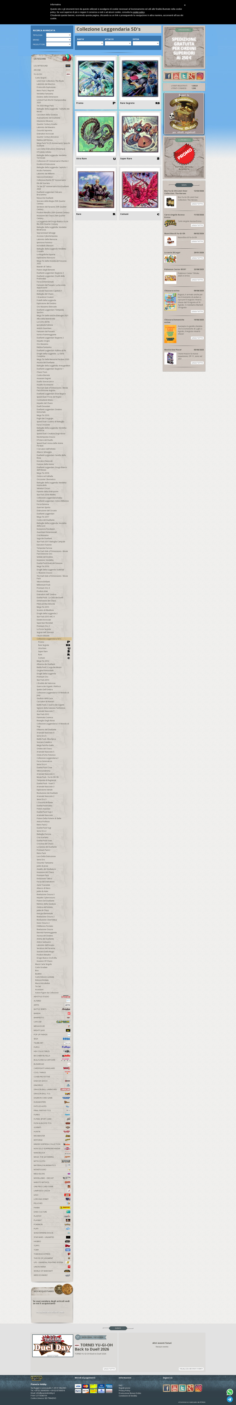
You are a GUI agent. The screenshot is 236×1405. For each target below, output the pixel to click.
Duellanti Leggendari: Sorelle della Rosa (51, 456)
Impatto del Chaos (45, 403)
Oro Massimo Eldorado (47, 306)
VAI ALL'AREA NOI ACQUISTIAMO (50, 1312)
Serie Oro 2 (41, 831)
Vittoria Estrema (43, 771)
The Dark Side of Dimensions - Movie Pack (52, 577)
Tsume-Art (52, 1043)
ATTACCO (109, 39)
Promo (54, 642)
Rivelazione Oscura (45, 929)
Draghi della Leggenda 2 (47, 613)
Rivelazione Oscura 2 (45, 916)
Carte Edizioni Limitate (44, 977)
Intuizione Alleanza (45, 121)
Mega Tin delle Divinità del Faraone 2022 (52, 262)
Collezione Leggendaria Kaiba (49, 498)
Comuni (54, 658)
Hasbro (52, 1241)
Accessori (39, 989)
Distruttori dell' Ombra (46, 594)
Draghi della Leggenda (46, 673)
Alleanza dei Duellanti (46, 664)
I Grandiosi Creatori (45, 297)
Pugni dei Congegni (45, 418)
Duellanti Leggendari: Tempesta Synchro (50, 311)
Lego (52, 1195)
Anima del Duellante (45, 939)
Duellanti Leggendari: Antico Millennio (53, 501)
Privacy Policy (124, 1390)
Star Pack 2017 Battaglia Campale (51, 541)
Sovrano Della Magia (45, 951)
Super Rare (54, 651)
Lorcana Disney (52, 1199)
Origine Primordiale (45, 670)
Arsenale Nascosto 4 (45, 774)
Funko (52, 1114)
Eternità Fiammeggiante (47, 932)
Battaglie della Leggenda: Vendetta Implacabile (51, 483)
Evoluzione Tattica (44, 878)
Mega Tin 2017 (43, 517)
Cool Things (52, 1072)
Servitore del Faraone (46, 948)
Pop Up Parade (52, 1034)
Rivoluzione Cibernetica (47, 920)
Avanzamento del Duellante (48, 118)
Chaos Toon (42, 372)
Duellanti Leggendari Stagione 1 (50, 369)
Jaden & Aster (42, 891)
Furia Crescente (43, 424)
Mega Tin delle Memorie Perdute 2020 (53, 359)
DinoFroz (52, 1085)
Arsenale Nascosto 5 (45, 752)
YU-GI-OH (52, 74)
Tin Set (38, 986)
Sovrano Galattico (44, 742)
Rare (54, 654)
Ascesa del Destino (45, 935)
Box (37, 970)
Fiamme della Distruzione (47, 491)
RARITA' (80, 39)
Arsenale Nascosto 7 (45, 711)
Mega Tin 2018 (43, 473)
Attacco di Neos (43, 888)
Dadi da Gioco (52, 1081)
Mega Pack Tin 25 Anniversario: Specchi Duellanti (53, 144)
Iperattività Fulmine (45, 325)
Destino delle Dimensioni (47, 97)
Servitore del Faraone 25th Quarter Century (52, 208)
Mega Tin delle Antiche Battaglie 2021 (52, 315)
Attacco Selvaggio (44, 452)
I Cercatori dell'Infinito (46, 449)
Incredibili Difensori (45, 245)
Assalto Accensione (45, 384)
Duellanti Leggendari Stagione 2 (50, 337)
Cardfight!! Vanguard (52, 1068)
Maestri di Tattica (44, 266)
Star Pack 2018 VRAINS (46, 494)
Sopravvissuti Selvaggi (46, 233)
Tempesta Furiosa (44, 548)
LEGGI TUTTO (197, 204)
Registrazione (124, 1388)
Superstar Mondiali (45, 623)
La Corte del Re (43, 322)
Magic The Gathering (52, 1157)
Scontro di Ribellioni (45, 610)
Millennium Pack (43, 585)
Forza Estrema (43, 504)
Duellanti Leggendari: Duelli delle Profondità (51, 277)
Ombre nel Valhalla (45, 476)
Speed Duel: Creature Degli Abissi (51, 433)
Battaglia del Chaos (45, 294)
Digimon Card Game (52, 1098)
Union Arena (52, 1266)
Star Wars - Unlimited (52, 1237)
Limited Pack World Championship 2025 (51, 101)
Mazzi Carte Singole (43, 964)
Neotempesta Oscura (46, 437)
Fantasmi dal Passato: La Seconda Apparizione (51, 286)
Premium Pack (43, 875)
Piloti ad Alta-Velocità (46, 604)
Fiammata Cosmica (45, 717)
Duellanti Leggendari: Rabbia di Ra (51, 350)
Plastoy (52, 1216)
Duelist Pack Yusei (44, 840)
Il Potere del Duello (45, 440)
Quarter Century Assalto (47, 124)
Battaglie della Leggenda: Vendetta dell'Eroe (51, 429)
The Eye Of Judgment (52, 1258)
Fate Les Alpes (52, 1106)
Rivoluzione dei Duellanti (47, 793)
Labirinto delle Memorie (47, 239)
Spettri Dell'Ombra (45, 689)
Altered (52, 1001)
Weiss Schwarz (52, 1275)
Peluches (52, 1203)
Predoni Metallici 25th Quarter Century (53, 212)
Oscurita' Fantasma (45, 863)
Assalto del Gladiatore (46, 869)
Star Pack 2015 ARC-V (46, 616)
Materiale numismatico (52, 1165)
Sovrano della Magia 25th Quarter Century (51, 202)
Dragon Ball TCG (52, 1093)
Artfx (52, 1005)
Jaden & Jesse (42, 866)
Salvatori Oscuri (43, 488)
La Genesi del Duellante (47, 847)
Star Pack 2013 (43, 714)
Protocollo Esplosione (46, 87)
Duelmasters (52, 1102)
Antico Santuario (44, 942)
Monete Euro (52, 1169)
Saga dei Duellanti (44, 538)
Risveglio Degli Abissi (46, 720)
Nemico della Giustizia (46, 904)
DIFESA (136, 39)
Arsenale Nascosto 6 (45, 732)
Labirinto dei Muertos (46, 84)
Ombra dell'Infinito (45, 907)
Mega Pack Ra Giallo (45, 745)
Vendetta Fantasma (45, 93)
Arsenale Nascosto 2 (45, 796)
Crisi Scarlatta (42, 837)
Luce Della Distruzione (46, 856)
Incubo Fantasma (44, 170)
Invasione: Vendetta (45, 560)
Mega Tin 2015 (43, 607)
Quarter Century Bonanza (48, 137)
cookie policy (138, 12)
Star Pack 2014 (43, 680)
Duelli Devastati (43, 406)
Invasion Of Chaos (44, 961)
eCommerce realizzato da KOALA (191, 1402)
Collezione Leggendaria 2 (47, 758)
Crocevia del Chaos (45, 843)
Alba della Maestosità (46, 318)
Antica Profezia (43, 821)
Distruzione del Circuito (47, 510)
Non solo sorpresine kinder (52, 1148)
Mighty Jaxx (52, 1030)
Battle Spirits (52, 1009)
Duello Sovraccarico (45, 381)
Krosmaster (52, 1136)
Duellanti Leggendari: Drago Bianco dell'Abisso (52, 468)
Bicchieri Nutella (52, 1055)
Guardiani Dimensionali (47, 532)
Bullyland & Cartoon (52, 1060)
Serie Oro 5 (41, 736)
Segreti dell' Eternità (45, 632)
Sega (52, 1038)
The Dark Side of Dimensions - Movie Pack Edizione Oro (52, 552)
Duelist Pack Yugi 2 (45, 812)
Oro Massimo (42, 344)
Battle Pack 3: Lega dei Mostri (49, 667)
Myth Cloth (52, 1161)
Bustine (38, 974)
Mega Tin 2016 (43, 566)
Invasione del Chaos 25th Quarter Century (51, 216)
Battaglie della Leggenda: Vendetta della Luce (51, 524)
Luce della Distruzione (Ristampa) (51, 149)
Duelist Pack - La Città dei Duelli (50, 597)
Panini (52, 1207)
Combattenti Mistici (45, 400)
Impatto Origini (43, 341)
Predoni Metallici (44, 954)
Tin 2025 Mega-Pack (45, 105)
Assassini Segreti (44, 378)
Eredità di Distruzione (46, 164)
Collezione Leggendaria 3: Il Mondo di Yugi (53, 725)
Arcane (52, 70)
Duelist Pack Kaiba (44, 805)
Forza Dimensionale (45, 282)
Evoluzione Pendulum (46, 529)
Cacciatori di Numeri (45, 701)
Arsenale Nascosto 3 (45, 786)
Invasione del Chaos (45, 872)
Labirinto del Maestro (46, 127)
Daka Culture (52, 1212)
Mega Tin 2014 (43, 661)
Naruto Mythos (52, 1182)
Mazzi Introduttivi (42, 983)
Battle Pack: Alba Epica (46, 739)
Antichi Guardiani (44, 328)
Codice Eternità (43, 375)
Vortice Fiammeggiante (46, 334)
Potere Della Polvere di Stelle (49, 818)
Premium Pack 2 (43, 850)
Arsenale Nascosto (45, 815)
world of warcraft (52, 1271)
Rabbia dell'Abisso (45, 140)
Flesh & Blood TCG (52, 1123)
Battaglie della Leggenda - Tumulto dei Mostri (53, 110)
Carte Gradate (41, 967)
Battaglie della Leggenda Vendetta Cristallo (51, 250)
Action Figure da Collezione (47, 992)
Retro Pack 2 (42, 824)
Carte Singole (41, 78)
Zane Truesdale (43, 885)
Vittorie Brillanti (43, 581)
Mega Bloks (52, 1173)
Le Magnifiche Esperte (46, 254)
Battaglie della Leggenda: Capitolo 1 (52, 167)
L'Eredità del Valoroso (46, 683)
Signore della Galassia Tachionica (51, 708)
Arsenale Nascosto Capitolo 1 (49, 291)
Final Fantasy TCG (52, 1110)
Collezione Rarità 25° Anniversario (51, 180)
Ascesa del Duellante (45, 362)
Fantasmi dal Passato (46, 331)
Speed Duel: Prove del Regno (49, 397)
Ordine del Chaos (44, 748)
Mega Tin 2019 (43, 415)
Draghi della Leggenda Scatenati (50, 569)
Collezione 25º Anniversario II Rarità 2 (52, 161)
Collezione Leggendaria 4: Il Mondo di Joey (53, 693)
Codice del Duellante (45, 520)
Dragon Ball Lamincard (52, 1089)
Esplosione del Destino (46, 303)
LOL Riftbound (52, 66)
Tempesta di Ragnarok (46, 780)
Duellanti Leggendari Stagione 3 (50, 273)
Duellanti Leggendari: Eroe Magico (51, 393)
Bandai (52, 1013)
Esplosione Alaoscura (46, 257)
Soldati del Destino (45, 557)
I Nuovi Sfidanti (43, 635)
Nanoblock (52, 1152)
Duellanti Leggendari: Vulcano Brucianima (49, 193)
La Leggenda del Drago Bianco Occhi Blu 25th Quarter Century (52, 222)
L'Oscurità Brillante (45, 802)
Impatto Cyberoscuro (46, 897)
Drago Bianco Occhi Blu (47, 958)
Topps (52, 1245)
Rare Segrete (54, 645)
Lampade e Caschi (52, 1190)
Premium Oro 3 (43, 588)
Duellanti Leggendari (45, 513)
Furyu (52, 1047)
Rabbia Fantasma (44, 347)
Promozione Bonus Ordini (130, 1393)
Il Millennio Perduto (45, 926)
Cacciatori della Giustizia (47, 114)
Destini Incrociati (44, 619)
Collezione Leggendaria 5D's (49, 639)
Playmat (52, 1220)
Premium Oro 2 (43, 626)
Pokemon (52, 1224)
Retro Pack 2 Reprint (45, 90)
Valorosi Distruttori (45, 177)
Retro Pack (41, 853)
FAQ (120, 1385)
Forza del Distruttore (45, 881)
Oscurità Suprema (44, 130)
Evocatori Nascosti (45, 461)
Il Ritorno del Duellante (46, 729)
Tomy (52, 1250)
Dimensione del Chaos (46, 600)
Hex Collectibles (52, 1051)
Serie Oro (41, 859)
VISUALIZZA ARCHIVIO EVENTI (191, 1369)
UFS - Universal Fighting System (52, 1262)
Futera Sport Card (52, 1119)
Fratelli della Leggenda (46, 300)
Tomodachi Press (52, 1254)
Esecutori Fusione (44, 544)
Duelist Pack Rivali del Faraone (49, 563)
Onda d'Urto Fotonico (46, 755)
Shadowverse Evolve (52, 1233)
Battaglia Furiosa (44, 834)
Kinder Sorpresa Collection (52, 1144)
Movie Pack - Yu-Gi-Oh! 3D (48, 777)
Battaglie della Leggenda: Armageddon (53, 365)
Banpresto (52, 1017)
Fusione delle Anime (45, 464)
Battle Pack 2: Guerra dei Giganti (50, 705)
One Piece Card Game (52, 1186)
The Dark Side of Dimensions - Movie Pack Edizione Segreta (52, 389)
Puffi (52, 1228)
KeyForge (52, 1140)
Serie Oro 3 (41, 799)
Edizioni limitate (42, 980)
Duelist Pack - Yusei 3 (45, 783)
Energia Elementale (45, 913)
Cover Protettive (42, 1076)
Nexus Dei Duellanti (45, 198)
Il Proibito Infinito (44, 152)
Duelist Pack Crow (44, 767)
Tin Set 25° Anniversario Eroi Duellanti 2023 (53, 187)
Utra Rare (54, 648)
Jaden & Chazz (43, 910)
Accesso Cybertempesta (47, 236)
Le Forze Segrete (44, 629)
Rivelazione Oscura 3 (45, 894)
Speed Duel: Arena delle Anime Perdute (50, 444)
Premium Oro (42, 676)
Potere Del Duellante (45, 900)
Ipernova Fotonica (44, 242)
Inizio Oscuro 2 (43, 923)
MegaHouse (52, 1026)
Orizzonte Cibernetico (46, 479)
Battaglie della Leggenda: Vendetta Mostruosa (51, 228)
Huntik (52, 1131)
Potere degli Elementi (46, 270)
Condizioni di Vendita (128, 1395)
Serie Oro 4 (41, 764)
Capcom (52, 1022)
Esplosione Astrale (45, 789)
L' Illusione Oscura (44, 573)
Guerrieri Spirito (43, 507)
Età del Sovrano (43, 183)
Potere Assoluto (43, 809)
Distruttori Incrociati (45, 133)
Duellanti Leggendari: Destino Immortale (49, 410)
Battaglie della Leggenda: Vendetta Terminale (51, 156)
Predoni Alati (42, 591)
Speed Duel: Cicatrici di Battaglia (50, 421)
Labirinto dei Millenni (45, 173)
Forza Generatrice (44, 761)
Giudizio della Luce (45, 698)
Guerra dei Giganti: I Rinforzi (49, 686)
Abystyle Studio (52, 996)
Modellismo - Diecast (52, 1178)
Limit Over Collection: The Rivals (50, 81)
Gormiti (52, 1127)
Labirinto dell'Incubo (45, 945)
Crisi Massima (42, 535)
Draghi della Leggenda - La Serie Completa (50, 354)
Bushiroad (52, 1064)
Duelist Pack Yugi (44, 828)
